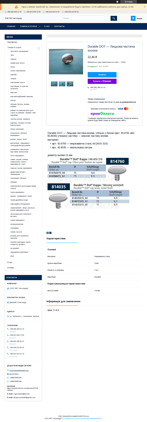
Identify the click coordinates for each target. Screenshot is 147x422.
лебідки (13, 182)
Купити (102, 75)
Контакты (59, 26)
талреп (13, 79)
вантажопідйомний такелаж (21, 96)
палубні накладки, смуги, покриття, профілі (20, 243)
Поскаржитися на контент (72, 418)
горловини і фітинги (18, 178)
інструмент (14, 248)
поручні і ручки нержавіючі (21, 168)
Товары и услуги (28, 26)
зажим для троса (17, 63)
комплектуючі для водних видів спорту (23, 187)
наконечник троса (17, 82)
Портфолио (12, 42)
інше (12, 256)
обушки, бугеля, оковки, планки (20, 105)
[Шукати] (114, 18)
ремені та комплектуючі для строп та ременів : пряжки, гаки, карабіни (23, 112)
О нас (47, 26)
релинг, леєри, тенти (18, 139)
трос (12, 55)
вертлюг (13, 92)
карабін (13, 75)
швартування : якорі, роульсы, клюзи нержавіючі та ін (22, 209)
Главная (11, 26)
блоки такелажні (17, 129)
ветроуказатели (16, 224)
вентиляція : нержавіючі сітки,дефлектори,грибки (20, 144)
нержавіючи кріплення (19, 252)
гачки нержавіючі (17, 192)
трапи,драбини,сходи (19, 200)
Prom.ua (86, 416)
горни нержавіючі (17, 220)
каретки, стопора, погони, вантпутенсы (20, 124)
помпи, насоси (16, 232)
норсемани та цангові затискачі (19, 87)
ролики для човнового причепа (19, 237)
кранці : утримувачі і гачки (21, 196)
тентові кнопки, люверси (20, 119)
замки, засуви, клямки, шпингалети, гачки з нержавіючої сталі (19, 161)
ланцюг (13, 59)
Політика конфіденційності (92, 418)
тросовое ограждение (19, 51)
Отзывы (10, 268)
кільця (13, 100)
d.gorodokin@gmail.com (19, 370)
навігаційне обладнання (20, 204)
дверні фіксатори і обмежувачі (17, 173)
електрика (14, 228)
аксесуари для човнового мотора (20, 215)
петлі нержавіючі (17, 156)
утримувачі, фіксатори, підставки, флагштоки (19, 150)
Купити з (102, 81)
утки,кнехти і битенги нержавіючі (18, 134)
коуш (12, 67)
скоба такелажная (17, 71)
